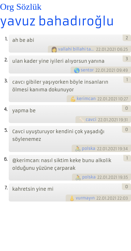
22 (98, 49)
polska (88, 148)
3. (5, 81)
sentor (87, 70)
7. (6, 188)
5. (5, 130)
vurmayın (85, 198)
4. (5, 109)
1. (6, 39)
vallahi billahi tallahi (76, 49)
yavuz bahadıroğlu (57, 21)
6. (5, 159)
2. (5, 60)
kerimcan (86, 98)
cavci (91, 119)
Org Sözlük (21, 7)
